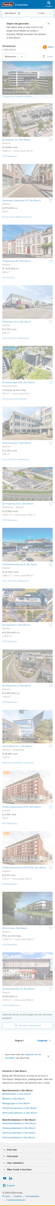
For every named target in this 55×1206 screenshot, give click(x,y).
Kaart (47, 56)
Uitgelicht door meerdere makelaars (18, 96)
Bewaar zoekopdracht (27, 1025)
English (8, 1185)
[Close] (48, 23)
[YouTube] (4, 1178)
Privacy (6, 1196)
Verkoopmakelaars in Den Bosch (18, 1128)
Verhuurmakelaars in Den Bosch (18, 1137)
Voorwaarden (32, 1196)
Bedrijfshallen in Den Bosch (16, 1094)
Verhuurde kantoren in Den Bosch (19, 1112)
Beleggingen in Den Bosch (16, 1103)
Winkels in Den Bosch (13, 1098)
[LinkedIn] (10, 1178)
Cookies (17, 1196)
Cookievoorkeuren (15, 1200)
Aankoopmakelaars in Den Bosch (19, 1123)
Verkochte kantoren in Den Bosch (19, 1108)
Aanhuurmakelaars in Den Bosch (19, 1132)
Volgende (44, 1040)
